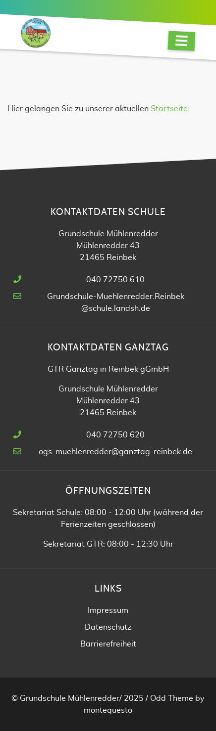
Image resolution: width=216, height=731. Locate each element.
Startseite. (170, 109)
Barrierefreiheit (108, 644)
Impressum (108, 610)
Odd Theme (171, 698)
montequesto (108, 710)
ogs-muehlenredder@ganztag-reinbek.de (115, 452)
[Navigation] (181, 41)
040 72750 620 (115, 435)
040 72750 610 (115, 280)
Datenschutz (108, 627)
